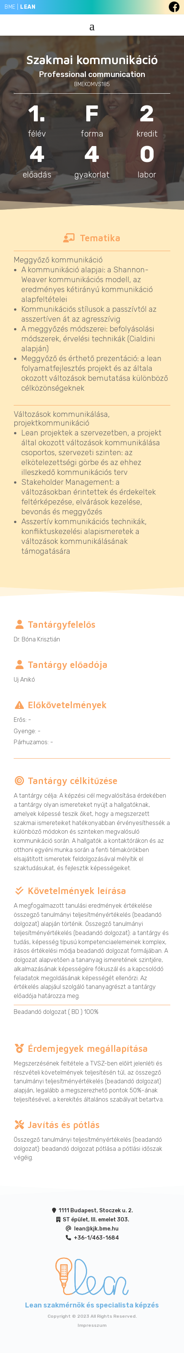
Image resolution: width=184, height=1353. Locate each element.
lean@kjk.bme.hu (96, 1229)
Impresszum (92, 1325)
